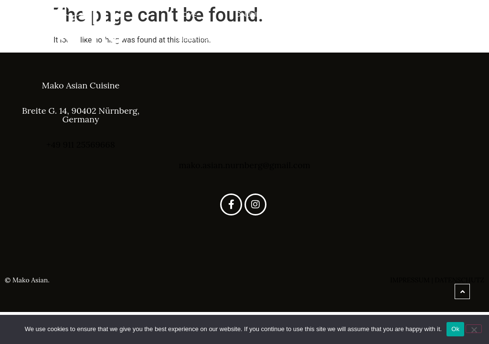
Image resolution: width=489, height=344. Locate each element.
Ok (455, 329)
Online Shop (257, 14)
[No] (474, 328)
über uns (333, 14)
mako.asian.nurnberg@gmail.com (244, 165)
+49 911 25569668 (80, 144)
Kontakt (412, 38)
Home (187, 14)
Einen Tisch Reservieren (219, 38)
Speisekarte (406, 14)
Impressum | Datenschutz (437, 280)
